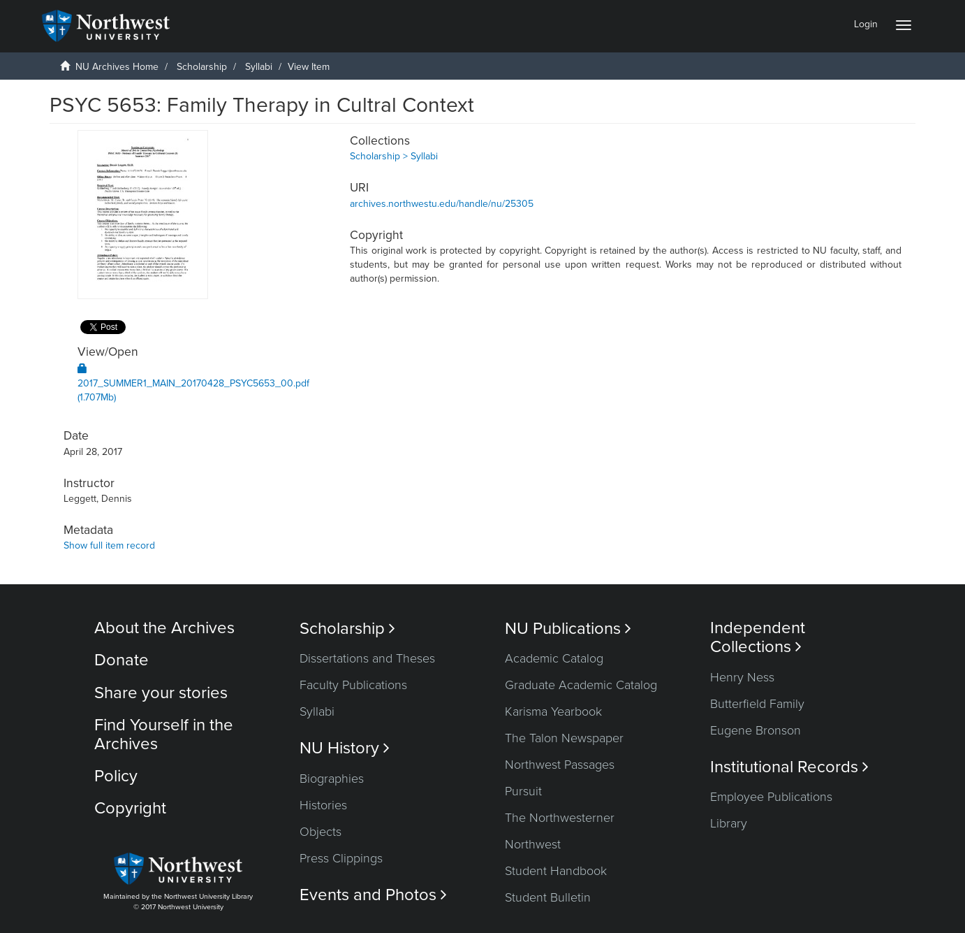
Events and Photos (373, 895)
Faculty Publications (353, 685)
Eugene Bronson (755, 730)
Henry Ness (742, 677)
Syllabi (258, 67)
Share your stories (161, 693)
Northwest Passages (559, 764)
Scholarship (202, 67)
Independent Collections (757, 637)
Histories (323, 805)
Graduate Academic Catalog (581, 685)
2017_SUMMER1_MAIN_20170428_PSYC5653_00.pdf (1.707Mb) (193, 383)
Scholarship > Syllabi (394, 156)
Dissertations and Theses (367, 658)
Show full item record (109, 545)
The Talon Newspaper (564, 738)
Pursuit (523, 791)
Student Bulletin (548, 897)
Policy (116, 776)
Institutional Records (789, 767)
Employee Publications (771, 796)
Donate (121, 660)
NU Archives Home (117, 67)
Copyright (130, 808)
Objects (320, 831)
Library (728, 823)
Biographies (332, 778)
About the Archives (164, 628)
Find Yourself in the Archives (163, 734)
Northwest (533, 844)
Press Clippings (341, 858)
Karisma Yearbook (553, 711)
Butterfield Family (757, 703)
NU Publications (568, 629)
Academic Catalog (554, 658)
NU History (345, 748)
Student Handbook (556, 870)
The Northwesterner (559, 817)
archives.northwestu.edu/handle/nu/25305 (441, 204)
